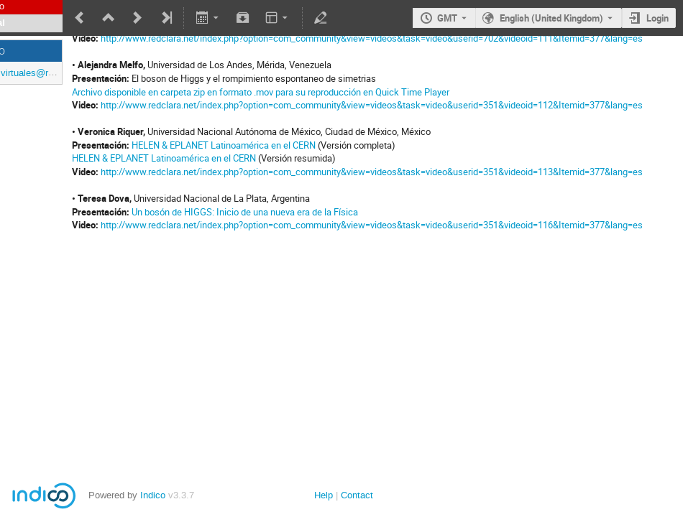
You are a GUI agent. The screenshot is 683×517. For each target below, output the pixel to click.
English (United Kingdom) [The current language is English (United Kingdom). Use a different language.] (551, 17)
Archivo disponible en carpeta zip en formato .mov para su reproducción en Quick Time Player (260, 91)
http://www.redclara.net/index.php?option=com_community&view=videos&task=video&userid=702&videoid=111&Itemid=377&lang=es (372, 38)
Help (323, 495)
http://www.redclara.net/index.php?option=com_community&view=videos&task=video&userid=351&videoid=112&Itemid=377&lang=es (372, 104)
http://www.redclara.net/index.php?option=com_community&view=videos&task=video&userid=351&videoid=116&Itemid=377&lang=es (372, 224)
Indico (152, 495)
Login (657, 17)
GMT (447, 17)
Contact (357, 495)
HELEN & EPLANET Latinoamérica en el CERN (224, 145)
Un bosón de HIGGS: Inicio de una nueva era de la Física (245, 211)
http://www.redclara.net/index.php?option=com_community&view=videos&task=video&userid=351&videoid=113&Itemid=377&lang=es (372, 171)
